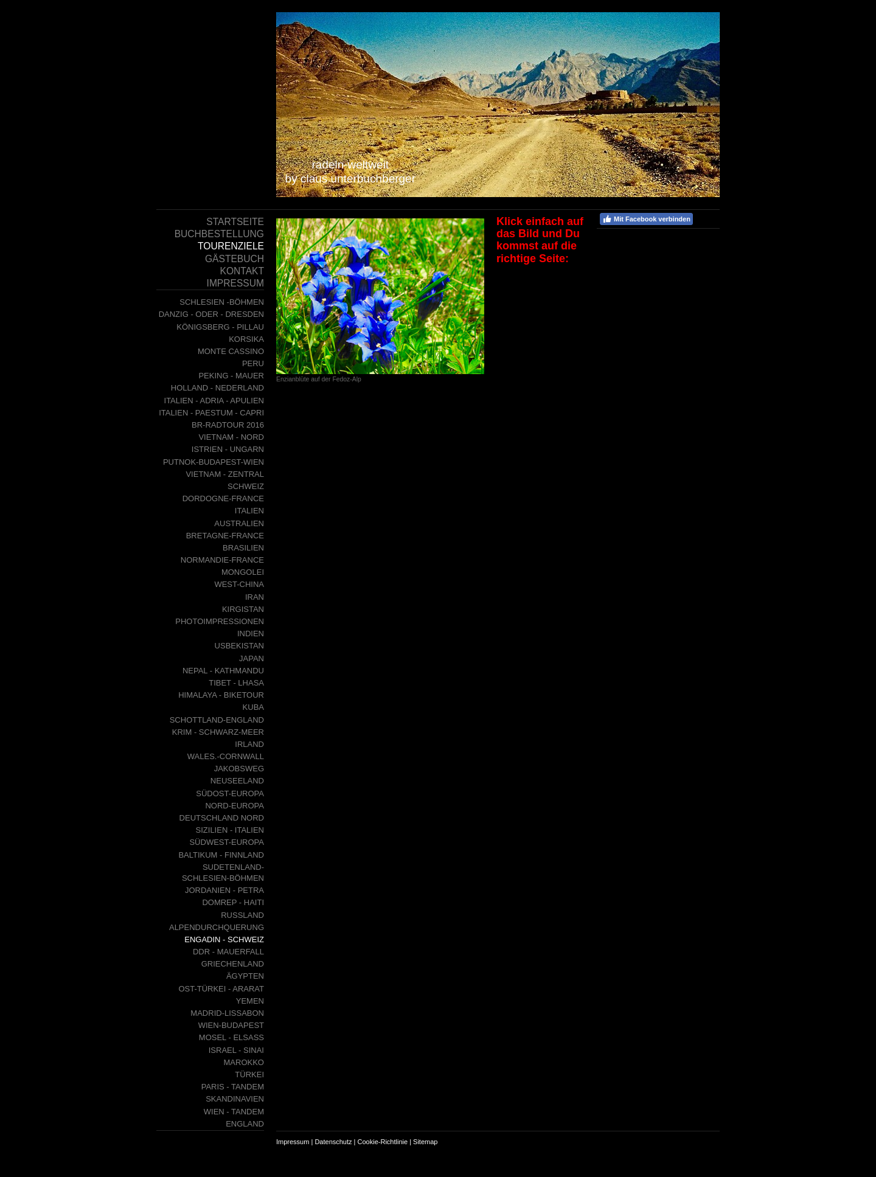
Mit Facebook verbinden (646, 219)
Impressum (292, 1141)
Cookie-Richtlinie (383, 1141)
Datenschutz (333, 1141)
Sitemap (425, 1141)
